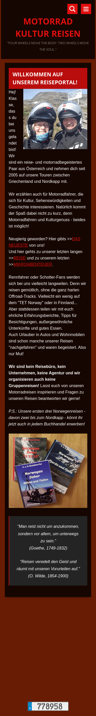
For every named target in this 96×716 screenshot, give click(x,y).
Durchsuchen (72, 9)
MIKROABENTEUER (32, 264)
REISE (19, 258)
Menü (86, 9)
